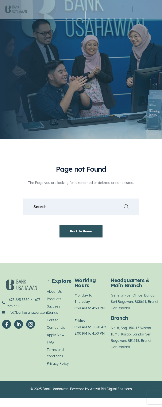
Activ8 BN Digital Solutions (111, 389)
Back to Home (81, 231)
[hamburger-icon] (127, 9)
